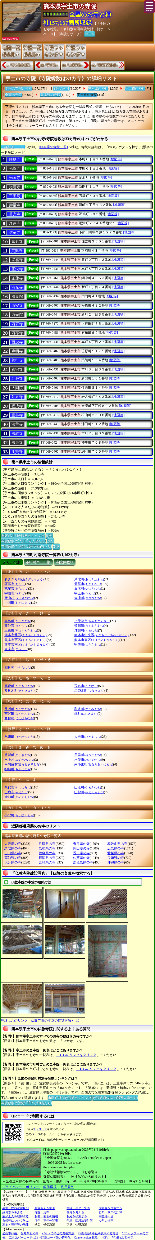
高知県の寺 (12, 857)
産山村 (19, 598)
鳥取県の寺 (12, 848)
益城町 (17, 755)
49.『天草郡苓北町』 (105, 65)
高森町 (19, 686)
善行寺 (17, 360)
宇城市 (14, 593)
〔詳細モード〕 (12, 147)
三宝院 (14, 196)
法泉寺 (17, 442)
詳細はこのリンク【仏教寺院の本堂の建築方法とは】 (41, 1020)
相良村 (17, 667)
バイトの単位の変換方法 (58, 1233)
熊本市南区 (26, 644)
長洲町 (17, 709)
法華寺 (17, 424)
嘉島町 (17, 621)
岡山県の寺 (81, 848)
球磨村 (86, 630)
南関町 (19, 713)
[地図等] (116, 159)
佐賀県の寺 (81, 857)
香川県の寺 (81, 853)
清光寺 (17, 287)
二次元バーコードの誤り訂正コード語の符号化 (39, 1237)
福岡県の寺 (47, 857)
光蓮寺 (14, 187)
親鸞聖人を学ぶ (45, 1208)
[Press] (30, 159)
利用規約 (67, 1187)
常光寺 (14, 214)
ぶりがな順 (12, 562)
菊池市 (16, 625)
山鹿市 (16, 792)
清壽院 (17, 296)
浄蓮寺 (14, 223)
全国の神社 (61, 88)
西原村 (19, 718)
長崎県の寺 (115, 857)
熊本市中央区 (101, 635)
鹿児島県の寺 (83, 862)
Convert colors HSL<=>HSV (91, 1237)
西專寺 (17, 333)
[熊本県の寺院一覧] (53, 147)
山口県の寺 (12, 853)
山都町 (89, 792)
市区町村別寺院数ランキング (23, 535)
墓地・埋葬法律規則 (15, 1208)
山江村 (87, 787)
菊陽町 (89, 625)
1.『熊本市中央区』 (19, 65)
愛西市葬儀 (9, 1233)
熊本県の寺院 (50, 95)
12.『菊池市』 (50, 65)
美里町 (87, 755)
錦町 (85, 713)
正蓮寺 (17, 278)
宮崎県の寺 (47, 862)
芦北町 (89, 579)
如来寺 (17, 397)
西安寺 (17, 305)
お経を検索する (77, 1216)
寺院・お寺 (42, 1212)
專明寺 (17, 351)
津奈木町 (89, 690)
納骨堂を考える (12, 1212)
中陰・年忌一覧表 (78, 1208)
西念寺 (17, 342)
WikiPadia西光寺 (122, 1237)
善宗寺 (17, 370)
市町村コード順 (38, 562)
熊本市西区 (25, 640)
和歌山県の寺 (117, 843)
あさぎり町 (24, 579)
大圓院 (17, 388)
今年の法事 (106, 1220)
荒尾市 (16, 588)
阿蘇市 (14, 584)
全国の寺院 (13, 95)
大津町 (87, 598)
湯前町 (19, 797)
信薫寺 (14, 232)
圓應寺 (14, 159)
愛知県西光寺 (29, 1233)
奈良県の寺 (81, 843)
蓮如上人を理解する (15, 1216)
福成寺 (17, 406)
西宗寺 (17, 324)
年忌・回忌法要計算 (80, 1220)
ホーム (90, 33)
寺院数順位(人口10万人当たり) (23, 540)
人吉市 (87, 736)
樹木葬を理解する (110, 1208)
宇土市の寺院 (87, 95)
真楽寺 (17, 251)
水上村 (19, 759)
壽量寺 (14, 205)
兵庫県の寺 (47, 843)
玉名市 (86, 686)
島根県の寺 (47, 848)
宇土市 (84, 593)
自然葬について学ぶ (15, 1220)
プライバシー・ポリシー (21, 1187)
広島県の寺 (115, 848)
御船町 (17, 769)
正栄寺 (17, 269)
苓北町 (19, 815)
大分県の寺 (12, 862)
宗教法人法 (106, 1216)
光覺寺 (14, 168)
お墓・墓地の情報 (46, 1216)
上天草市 (92, 621)
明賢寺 (17, 452)
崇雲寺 (17, 260)
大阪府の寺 (12, 843)
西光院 (17, 315)
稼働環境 (50, 1187)
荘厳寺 (17, 379)
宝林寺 (17, 415)
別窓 (49, 535)
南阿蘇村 (22, 764)
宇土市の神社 (135, 88)
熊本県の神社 (98, 88)
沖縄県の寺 (115, 862)
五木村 (87, 588)
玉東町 (20, 630)
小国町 (17, 602)
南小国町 (93, 764)
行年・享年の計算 (110, 1212)
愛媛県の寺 (115, 853)
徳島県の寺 (47, 853)
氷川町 (19, 736)
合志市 (16, 649)
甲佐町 (87, 644)
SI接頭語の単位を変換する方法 (98, 1233)
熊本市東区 (96, 640)
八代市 (17, 787)
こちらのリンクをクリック (76, 1055)
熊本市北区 (25, 635)
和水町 (87, 709)
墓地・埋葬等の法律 (15, 1224)
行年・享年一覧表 (46, 1220)
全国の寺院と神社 (18, 88)
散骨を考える (75, 1212)
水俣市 (87, 759)
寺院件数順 (64, 562)
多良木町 (19, 690)
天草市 (87, 584)
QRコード (40, 1129)
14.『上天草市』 (73, 65)
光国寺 (14, 178)
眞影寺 (17, 241)
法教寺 (17, 433)
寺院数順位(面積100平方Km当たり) (26, 546)
